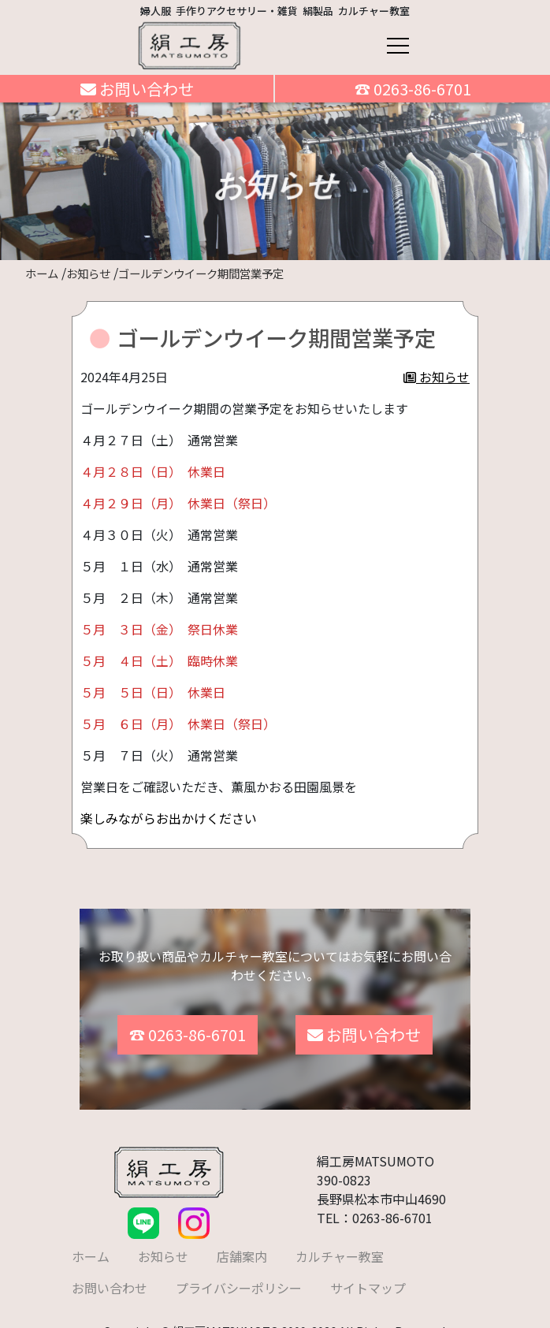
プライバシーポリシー (239, 1276)
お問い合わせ (137, 88)
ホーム (91, 1245)
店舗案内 (242, 1245)
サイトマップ (368, 1276)
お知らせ (436, 376)
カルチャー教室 (339, 1245)
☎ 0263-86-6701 (413, 88)
